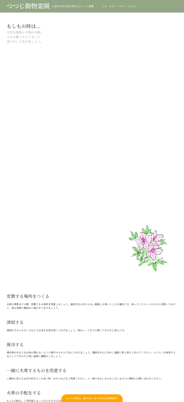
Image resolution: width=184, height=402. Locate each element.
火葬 (104, 6)
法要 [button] (121, 6)
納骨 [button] (111, 6)
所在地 (131, 6)
